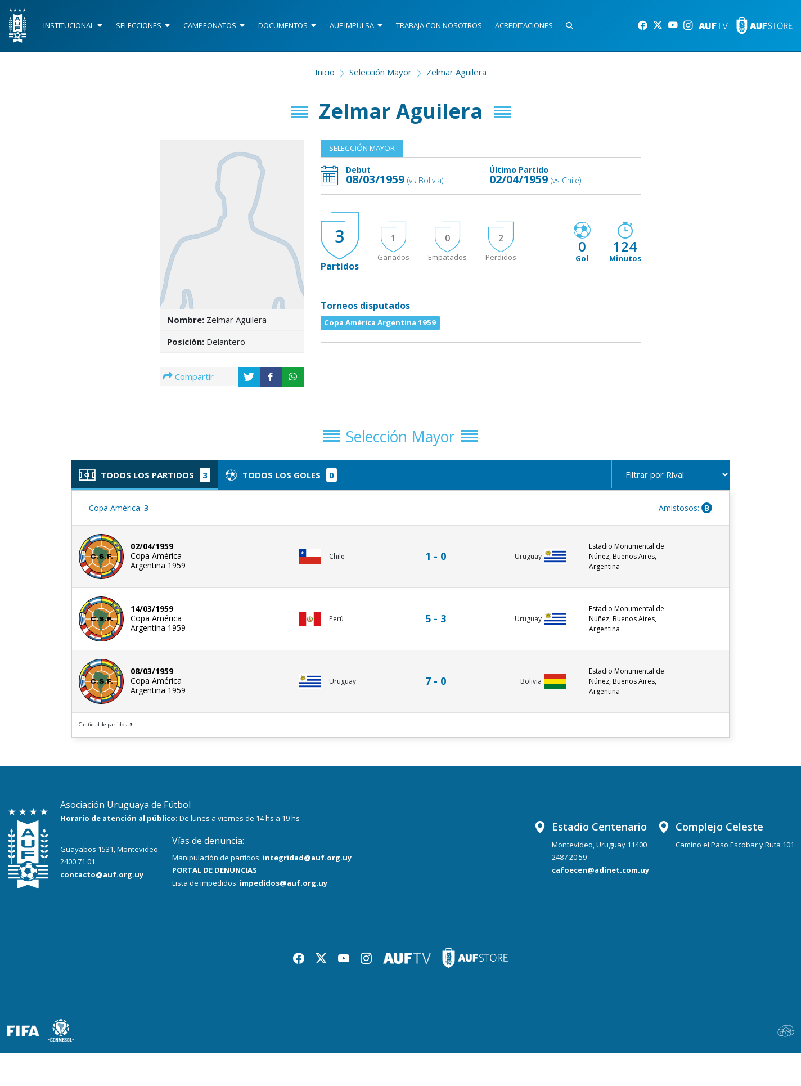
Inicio (325, 76)
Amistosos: (685, 516)
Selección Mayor (380, 76)
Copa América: (118, 516)
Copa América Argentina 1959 (388, 330)
